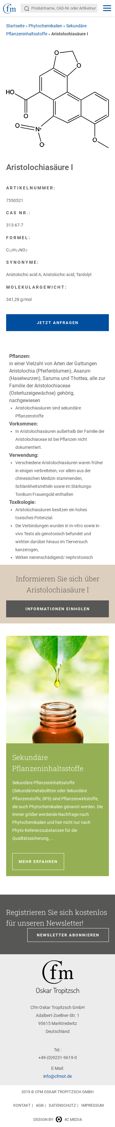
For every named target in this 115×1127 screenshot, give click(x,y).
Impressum (92, 1105)
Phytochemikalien (45, 25)
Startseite (15, 25)
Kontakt (22, 1105)
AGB (40, 1105)
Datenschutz (62, 1105)
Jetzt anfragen (58, 322)
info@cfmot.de (57, 1076)
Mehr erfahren (38, 861)
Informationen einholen (57, 609)
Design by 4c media (57, 1119)
